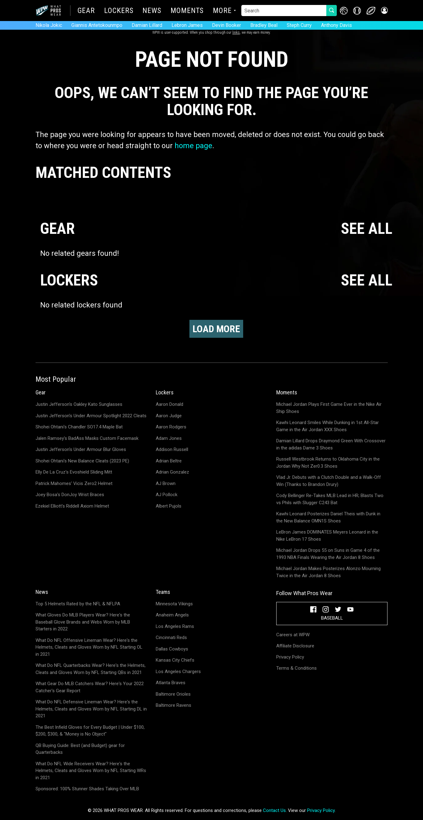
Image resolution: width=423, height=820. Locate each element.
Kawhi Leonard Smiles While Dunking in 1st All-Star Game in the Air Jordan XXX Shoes (327, 426)
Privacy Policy (290, 657)
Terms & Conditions (296, 668)
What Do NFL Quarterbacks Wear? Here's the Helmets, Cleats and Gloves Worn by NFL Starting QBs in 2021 (91, 669)
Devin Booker (226, 25)
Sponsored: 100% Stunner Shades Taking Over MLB (87, 789)
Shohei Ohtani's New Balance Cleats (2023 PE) (82, 461)
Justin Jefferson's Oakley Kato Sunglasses (79, 404)
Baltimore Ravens (173, 705)
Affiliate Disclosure (295, 646)
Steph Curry (299, 25)
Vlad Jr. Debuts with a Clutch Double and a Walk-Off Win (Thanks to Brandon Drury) (328, 480)
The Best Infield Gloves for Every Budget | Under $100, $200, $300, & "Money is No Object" (90, 730)
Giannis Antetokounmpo (96, 25)
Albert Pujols (168, 506)
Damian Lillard (147, 25)
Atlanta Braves (170, 682)
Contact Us (274, 810)
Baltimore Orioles (173, 694)
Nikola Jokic (49, 25)
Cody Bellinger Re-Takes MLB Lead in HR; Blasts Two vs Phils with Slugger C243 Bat (329, 499)
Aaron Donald (169, 404)
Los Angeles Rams (175, 626)
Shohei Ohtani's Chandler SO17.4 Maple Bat (79, 427)
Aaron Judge (169, 416)
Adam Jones (169, 438)
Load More (216, 329)
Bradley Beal (263, 25)
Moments (187, 11)
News (151, 11)
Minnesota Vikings (174, 604)
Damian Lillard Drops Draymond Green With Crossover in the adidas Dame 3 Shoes (331, 444)
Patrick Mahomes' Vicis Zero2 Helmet (74, 483)
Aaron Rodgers (171, 427)
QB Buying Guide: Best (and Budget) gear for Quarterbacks (80, 749)
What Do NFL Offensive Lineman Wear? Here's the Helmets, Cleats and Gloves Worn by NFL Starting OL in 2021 (89, 647)
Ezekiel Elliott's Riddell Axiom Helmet (72, 506)
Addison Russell (172, 449)
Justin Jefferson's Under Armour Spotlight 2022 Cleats (91, 416)
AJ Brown (166, 483)
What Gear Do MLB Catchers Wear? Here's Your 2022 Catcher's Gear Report (90, 687)
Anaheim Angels (172, 615)
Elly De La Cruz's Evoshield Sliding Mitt (74, 472)
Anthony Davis (336, 25)
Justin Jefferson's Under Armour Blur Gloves (81, 449)
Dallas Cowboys (172, 649)
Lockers (118, 11)
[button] (384, 11)
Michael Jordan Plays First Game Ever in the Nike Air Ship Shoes (329, 407)
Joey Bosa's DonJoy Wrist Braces (70, 494)
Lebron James (187, 25)
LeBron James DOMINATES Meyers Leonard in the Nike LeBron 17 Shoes (327, 535)
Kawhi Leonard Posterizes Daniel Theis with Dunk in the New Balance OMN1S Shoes (328, 517)
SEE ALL (366, 228)
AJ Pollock (166, 494)
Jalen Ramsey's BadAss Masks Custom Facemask (87, 438)
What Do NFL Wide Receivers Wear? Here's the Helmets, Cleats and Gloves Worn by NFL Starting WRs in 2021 (91, 770)
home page (193, 145)
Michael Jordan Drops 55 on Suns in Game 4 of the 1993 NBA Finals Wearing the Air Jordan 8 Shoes (328, 553)
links (236, 32)
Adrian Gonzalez (172, 472)
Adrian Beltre (169, 461)
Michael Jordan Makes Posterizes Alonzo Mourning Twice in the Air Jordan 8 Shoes (328, 572)
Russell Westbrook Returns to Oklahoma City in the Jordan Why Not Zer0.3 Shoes (328, 462)
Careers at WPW (293, 635)
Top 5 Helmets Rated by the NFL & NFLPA (78, 604)
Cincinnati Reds (171, 637)
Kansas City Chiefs (175, 660)
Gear (86, 11)
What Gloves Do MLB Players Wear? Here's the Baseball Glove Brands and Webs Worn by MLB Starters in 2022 (83, 622)
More (222, 11)
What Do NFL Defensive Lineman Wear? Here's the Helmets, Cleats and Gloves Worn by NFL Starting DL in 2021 (91, 709)
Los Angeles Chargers (178, 671)
